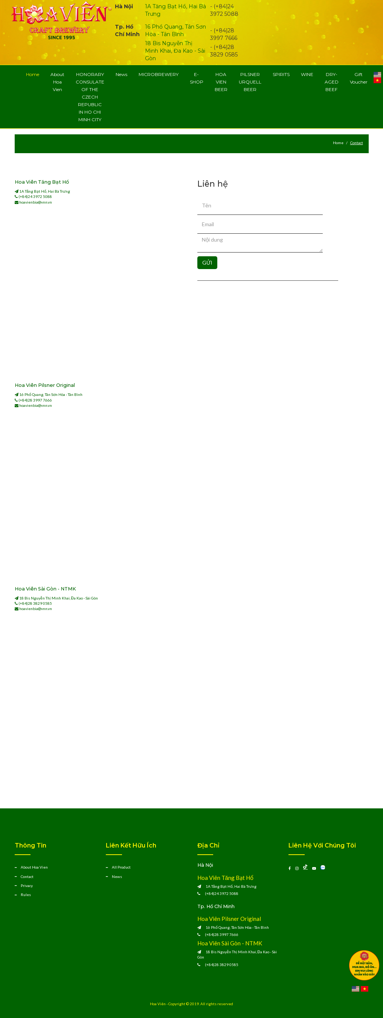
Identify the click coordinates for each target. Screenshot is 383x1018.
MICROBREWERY (159, 74)
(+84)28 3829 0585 (35, 603)
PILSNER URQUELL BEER (250, 82)
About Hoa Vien (57, 82)
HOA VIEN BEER (221, 82)
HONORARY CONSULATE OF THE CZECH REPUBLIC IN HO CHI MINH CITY (90, 97)
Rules (26, 894)
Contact (27, 876)
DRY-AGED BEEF (332, 82)
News (121, 74)
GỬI (207, 262)
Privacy (27, 885)
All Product (121, 867)
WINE (307, 74)
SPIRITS (281, 74)
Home (32, 74)
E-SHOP (196, 78)
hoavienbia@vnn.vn (35, 202)
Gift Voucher (359, 78)
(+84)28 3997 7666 (35, 400)
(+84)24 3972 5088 (35, 196)
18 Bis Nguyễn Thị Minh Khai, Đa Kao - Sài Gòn (175, 51)
